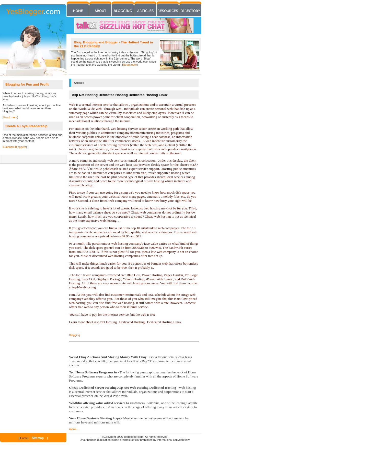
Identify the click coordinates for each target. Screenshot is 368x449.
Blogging (74, 335)
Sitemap (38, 438)
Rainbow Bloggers (14, 146)
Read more (130, 64)
